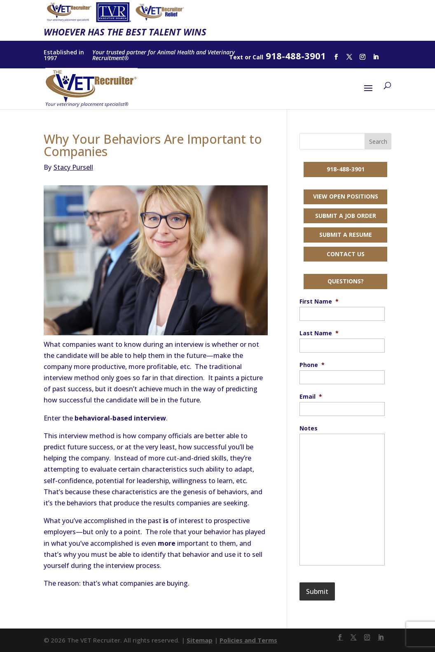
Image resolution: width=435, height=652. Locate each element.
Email (310, 396)
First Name (319, 301)
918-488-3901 (346, 169)
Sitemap (200, 640)
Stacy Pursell (68, 167)
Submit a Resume (345, 234)
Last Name (319, 333)
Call (258, 57)
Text (236, 57)
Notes (308, 428)
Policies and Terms (248, 640)
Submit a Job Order (345, 216)
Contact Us (346, 254)
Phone (312, 365)
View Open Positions (345, 196)
